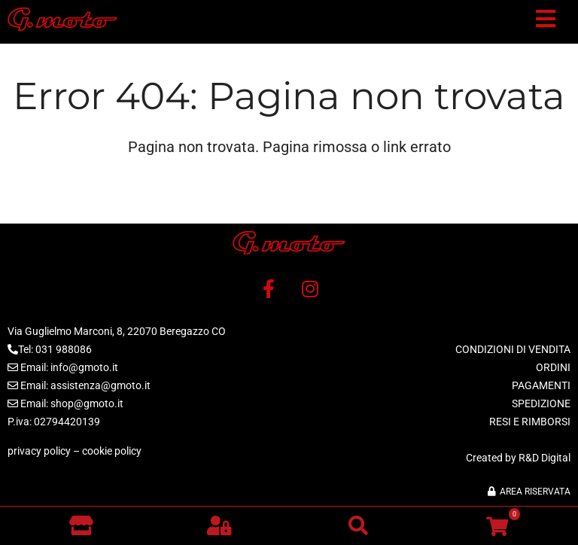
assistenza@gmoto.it (100, 385)
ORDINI (553, 367)
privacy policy (39, 451)
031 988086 (63, 349)
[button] (545, 22)
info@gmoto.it (84, 367)
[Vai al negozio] (81, 525)
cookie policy (111, 451)
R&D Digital (544, 458)
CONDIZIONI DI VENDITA (512, 349)
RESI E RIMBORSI (529, 422)
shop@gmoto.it (86, 403)
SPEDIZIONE (541, 403)
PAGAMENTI (541, 385)
